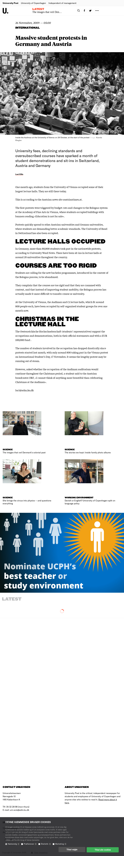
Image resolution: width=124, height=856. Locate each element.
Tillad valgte (72, 850)
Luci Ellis (19, 174)
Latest (38, 9)
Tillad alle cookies (103, 850)
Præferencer (30, 844)
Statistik (46, 844)
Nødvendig (14, 844)
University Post (10, 3)
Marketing (61, 844)
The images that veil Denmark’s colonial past (56, 12)
